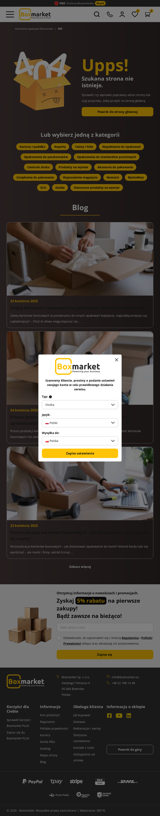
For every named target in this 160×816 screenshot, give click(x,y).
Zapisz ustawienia (80, 453)
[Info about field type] (50, 397)
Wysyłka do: (50, 433)
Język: (46, 415)
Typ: (47, 397)
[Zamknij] (116, 359)
